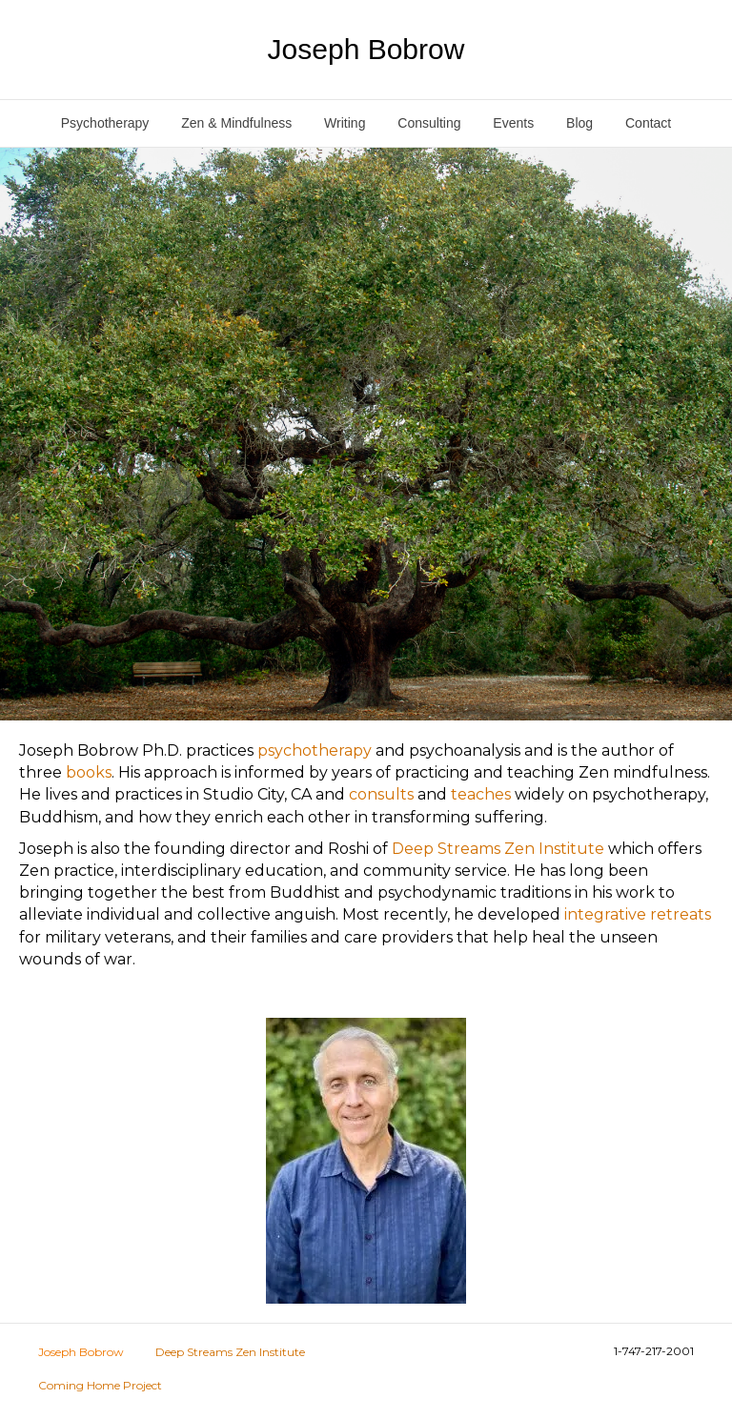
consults (381, 794)
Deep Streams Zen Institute (498, 849)
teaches (481, 794)
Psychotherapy (105, 123)
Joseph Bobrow (81, 1352)
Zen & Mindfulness (236, 123)
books (89, 772)
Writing (344, 123)
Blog (579, 123)
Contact (648, 123)
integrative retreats (637, 914)
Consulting (428, 123)
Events (513, 123)
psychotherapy (314, 750)
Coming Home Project (100, 1385)
